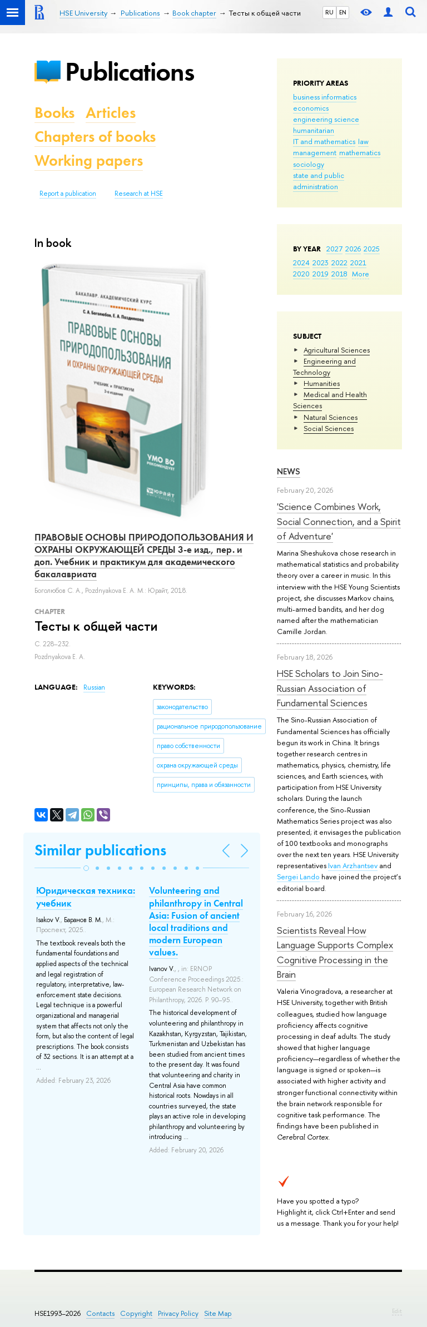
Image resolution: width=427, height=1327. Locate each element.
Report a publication (67, 193)
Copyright (136, 1313)
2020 (301, 274)
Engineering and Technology (324, 366)
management (314, 152)
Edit (397, 1311)
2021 (358, 263)
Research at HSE (139, 193)
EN (342, 12)
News (288, 471)
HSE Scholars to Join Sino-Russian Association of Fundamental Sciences (330, 688)
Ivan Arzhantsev (353, 865)
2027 (334, 249)
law (363, 141)
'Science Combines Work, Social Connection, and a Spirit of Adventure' (339, 521)
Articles (111, 112)
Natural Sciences (331, 417)
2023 (320, 263)
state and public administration (318, 180)
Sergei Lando (298, 877)
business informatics (324, 97)
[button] (86, 868)
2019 (320, 274)
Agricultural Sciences (337, 350)
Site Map (218, 1313)
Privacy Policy (178, 1313)
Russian (94, 687)
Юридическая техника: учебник (85, 896)
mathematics (359, 152)
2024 (301, 263)
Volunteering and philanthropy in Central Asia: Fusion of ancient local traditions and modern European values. (196, 921)
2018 (339, 274)
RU (329, 12)
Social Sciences (329, 428)
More (360, 274)
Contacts (100, 1313)
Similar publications (100, 850)
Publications (129, 71)
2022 (339, 263)
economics (311, 108)
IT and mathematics (324, 141)
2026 (353, 249)
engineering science (326, 119)
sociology (308, 164)
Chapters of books (95, 136)
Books (54, 112)
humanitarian (313, 130)
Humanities (322, 383)
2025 (372, 249)
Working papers (88, 160)
